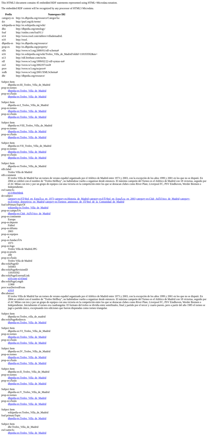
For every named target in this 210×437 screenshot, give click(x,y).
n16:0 (11, 290)
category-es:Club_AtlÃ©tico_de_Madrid (157, 198)
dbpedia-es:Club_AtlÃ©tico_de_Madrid (29, 213)
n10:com (12, 278)
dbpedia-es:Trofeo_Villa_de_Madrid (27, 90)
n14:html (22, 278)
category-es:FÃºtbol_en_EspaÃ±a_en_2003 (112, 198)
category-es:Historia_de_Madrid (72, 198)
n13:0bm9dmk (15, 192)
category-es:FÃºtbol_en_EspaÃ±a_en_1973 (31, 198)
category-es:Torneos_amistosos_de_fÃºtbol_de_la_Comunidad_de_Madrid (84, 201)
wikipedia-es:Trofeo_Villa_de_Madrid (28, 207)
